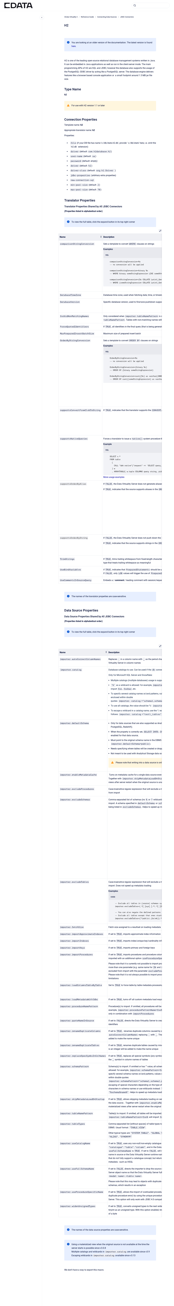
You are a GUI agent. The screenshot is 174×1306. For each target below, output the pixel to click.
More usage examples (113, 477)
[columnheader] (80, 237)
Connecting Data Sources (107, 17)
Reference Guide (87, 17)
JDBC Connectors (127, 17)
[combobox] (151, 5)
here (74, 46)
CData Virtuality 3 (70, 17)
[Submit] (135, 5)
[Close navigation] (42, 17)
